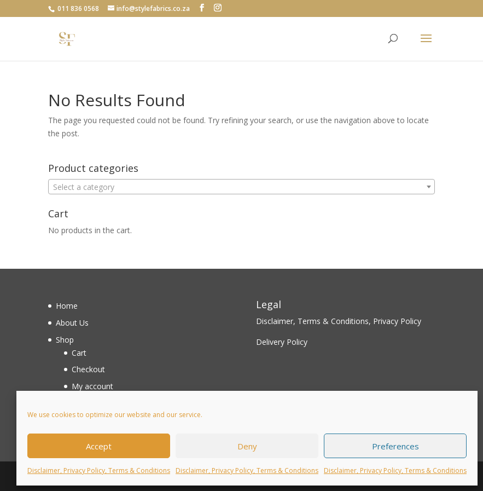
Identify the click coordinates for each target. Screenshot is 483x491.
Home (67, 306)
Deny (247, 446)
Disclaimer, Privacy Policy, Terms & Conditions (98, 470)
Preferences (395, 446)
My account (92, 386)
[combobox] (241, 186)
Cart (79, 353)
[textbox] (241, 187)
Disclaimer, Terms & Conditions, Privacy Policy (338, 321)
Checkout (88, 369)
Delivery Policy (281, 342)
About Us (72, 322)
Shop (65, 339)
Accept (99, 446)
